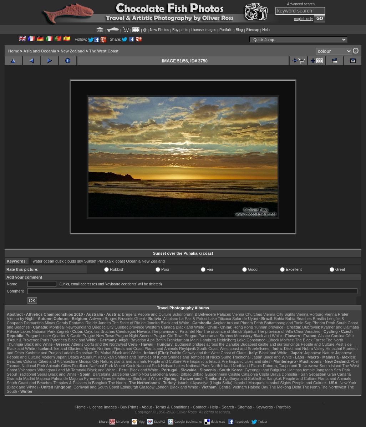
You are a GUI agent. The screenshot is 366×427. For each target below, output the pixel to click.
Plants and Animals (161, 348)
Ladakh (68, 353)
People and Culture (154, 314)
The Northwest (333, 387)
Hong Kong (243, 327)
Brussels (125, 318)
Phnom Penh (323, 323)
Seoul (12, 374)
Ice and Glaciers (68, 348)
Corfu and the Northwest (106, 344)
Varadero (312, 331)
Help (266, 30)
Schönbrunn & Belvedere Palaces (201, 314)
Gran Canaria (339, 374)
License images (204, 30)
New (145, 261)
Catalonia (249, 374)
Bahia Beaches (298, 318)
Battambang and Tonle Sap (287, 323)
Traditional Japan (247, 357)
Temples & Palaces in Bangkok (80, 383)
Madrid (29, 378)
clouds (70, 261)
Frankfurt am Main (183, 340)
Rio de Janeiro (98, 323)
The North (334, 340)
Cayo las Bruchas (99, 331)
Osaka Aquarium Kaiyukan (91, 357)
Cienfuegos (126, 331)
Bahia (279, 318)
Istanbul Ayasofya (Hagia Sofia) (205, 383)
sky (80, 261)
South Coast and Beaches (29, 383)
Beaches (14, 361)
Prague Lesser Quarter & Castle (54, 336)
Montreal (57, 327)
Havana (144, 331)
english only (303, 19)
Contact (200, 407)
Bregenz (129, 314)
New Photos (159, 30)
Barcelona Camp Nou (130, 374)
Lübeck (272, 340)
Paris (44, 340)
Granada (14, 378)
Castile (234, 374)
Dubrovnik (311, 327)
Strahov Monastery (235, 336)
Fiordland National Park (92, 366)
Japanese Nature (319, 353)
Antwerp (96, 318)
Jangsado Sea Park (333, 370)
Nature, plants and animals (123, 361)
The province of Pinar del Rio (177, 331)
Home (13, 51)
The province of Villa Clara (281, 331)
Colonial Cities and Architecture (50, 361)
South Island (330, 366)
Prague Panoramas (202, 336)
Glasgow (146, 387)
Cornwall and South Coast (96, 387)
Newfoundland (78, 327)
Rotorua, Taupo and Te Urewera (291, 366)
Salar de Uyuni (245, 318)
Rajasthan (84, 353)
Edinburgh (129, 387)
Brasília (319, 318)
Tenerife (109, 378)
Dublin (175, 353)
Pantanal (76, 323)
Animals (53, 366)
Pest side (344, 344)
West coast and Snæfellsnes (244, 348)
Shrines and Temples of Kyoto (141, 357)
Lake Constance (251, 340)
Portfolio (226, 30)
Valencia (124, 378)
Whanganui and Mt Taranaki (61, 370)
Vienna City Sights (279, 314)
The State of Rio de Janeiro (136, 323)
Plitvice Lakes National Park (31, 331)
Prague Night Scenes (133, 336)
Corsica (337, 336)
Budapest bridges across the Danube (207, 344)
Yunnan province (268, 327)
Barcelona (102, 374)
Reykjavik (187, 348)
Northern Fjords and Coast (120, 348)
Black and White (175, 323)
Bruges (111, 318)
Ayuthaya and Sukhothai (244, 378)
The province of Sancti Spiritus (229, 331)
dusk (59, 261)
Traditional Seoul (32, 374)
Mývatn (89, 348)
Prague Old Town (168, 336)
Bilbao (186, 374)
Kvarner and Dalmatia (340, 327)
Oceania (133, 261)
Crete (133, 344)
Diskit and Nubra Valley (304, 348)
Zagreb (62, 331)
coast (120, 261)
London (162, 387)
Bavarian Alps (142, 340)
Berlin (161, 340)
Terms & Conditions (172, 407)
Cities (66, 366)
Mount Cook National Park (137, 366)
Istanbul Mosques (249, 383)
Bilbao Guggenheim (210, 374)
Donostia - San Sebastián (304, 374)
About (147, 407)
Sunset (90, 261)
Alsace (324, 336)
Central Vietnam (233, 387)
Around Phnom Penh (245, 323)
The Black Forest (310, 340)
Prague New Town (98, 336)
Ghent (139, 318)
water (37, 261)
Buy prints (180, 30)
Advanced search (301, 4)
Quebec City (103, 327)
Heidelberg (226, 340)
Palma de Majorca (67, 378)
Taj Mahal (103, 353)
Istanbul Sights (278, 383)
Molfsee (287, 340)
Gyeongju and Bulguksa (265, 370)
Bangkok (274, 378)
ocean (49, 261)
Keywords (264, 407)
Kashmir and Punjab (43, 353)
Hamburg (208, 340)
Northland (241, 366)
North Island (221, 366)
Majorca (43, 378)
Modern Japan (53, 357)
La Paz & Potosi (193, 318)
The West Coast (103, 51)
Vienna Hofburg (310, 314)
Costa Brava (270, 374)
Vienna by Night (20, 318)
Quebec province (129, 327)
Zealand (158, 261)
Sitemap (252, 30)
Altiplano (170, 318)
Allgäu (123, 340)
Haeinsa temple (301, 370)
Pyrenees (58, 340)
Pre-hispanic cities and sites (246, 361)
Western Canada (159, 327)
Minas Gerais (56, 323)
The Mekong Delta (285, 387)
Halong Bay (258, 387)
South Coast (208, 348)
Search (228, 407)
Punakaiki (106, 261)
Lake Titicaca (219, 318)
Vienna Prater (337, 314)
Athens (77, 344)
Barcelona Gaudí (165, 374)
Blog (239, 30)
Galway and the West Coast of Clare (214, 353)
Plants (256, 366)
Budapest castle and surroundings (270, 344)
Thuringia (15, 344)
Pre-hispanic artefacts (201, 361)
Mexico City (89, 361)
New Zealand (73, 51)
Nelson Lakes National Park (185, 366)
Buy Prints (129, 407)
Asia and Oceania (40, 51)
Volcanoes (27, 370)
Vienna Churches (247, 314)
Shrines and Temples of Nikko (194, 357)
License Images (103, 407)
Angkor (219, 323)
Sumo (226, 357)
